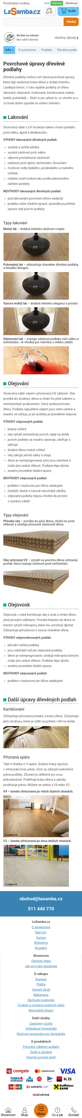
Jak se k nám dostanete (41, 966)
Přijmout (57, 3)
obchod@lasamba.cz (41, 898)
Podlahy (46, 50)
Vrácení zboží (41, 989)
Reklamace (41, 995)
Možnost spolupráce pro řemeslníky (41, 1034)
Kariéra (41, 937)
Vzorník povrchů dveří (41, 1057)
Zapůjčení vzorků (41, 1023)
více (47, 3)
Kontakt (73, 1112)
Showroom (8, 1112)
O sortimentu (27, 50)
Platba (41, 984)
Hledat (71, 21)
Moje (24, 1112)
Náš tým (41, 932)
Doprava (41, 979)
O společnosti (41, 927)
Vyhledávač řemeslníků (41, 1028)
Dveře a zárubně (41, 1052)
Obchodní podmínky (40, 1000)
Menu (41, 1111)
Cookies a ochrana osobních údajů (41, 1005)
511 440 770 (41, 908)
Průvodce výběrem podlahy (41, 1047)
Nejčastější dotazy (40, 1010)
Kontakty (41, 948)
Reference (41, 943)
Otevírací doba (41, 961)
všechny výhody (66, 37)
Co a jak (57, 1112)
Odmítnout (71, 3)
